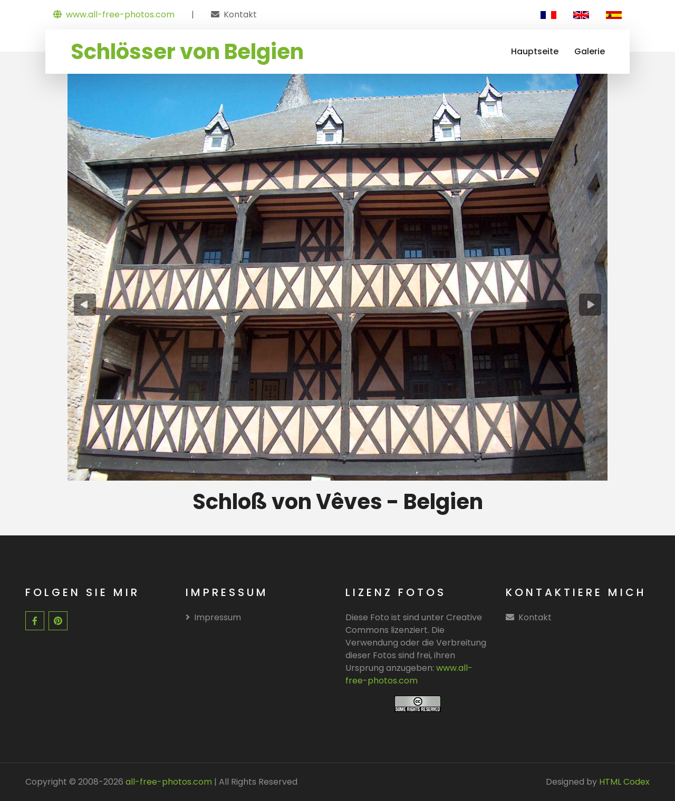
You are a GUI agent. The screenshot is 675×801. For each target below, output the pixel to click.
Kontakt (240, 14)
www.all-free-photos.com (114, 14)
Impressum (213, 617)
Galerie (589, 51)
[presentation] (85, 304)
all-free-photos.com (167, 782)
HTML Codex (624, 782)
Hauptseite (534, 51)
